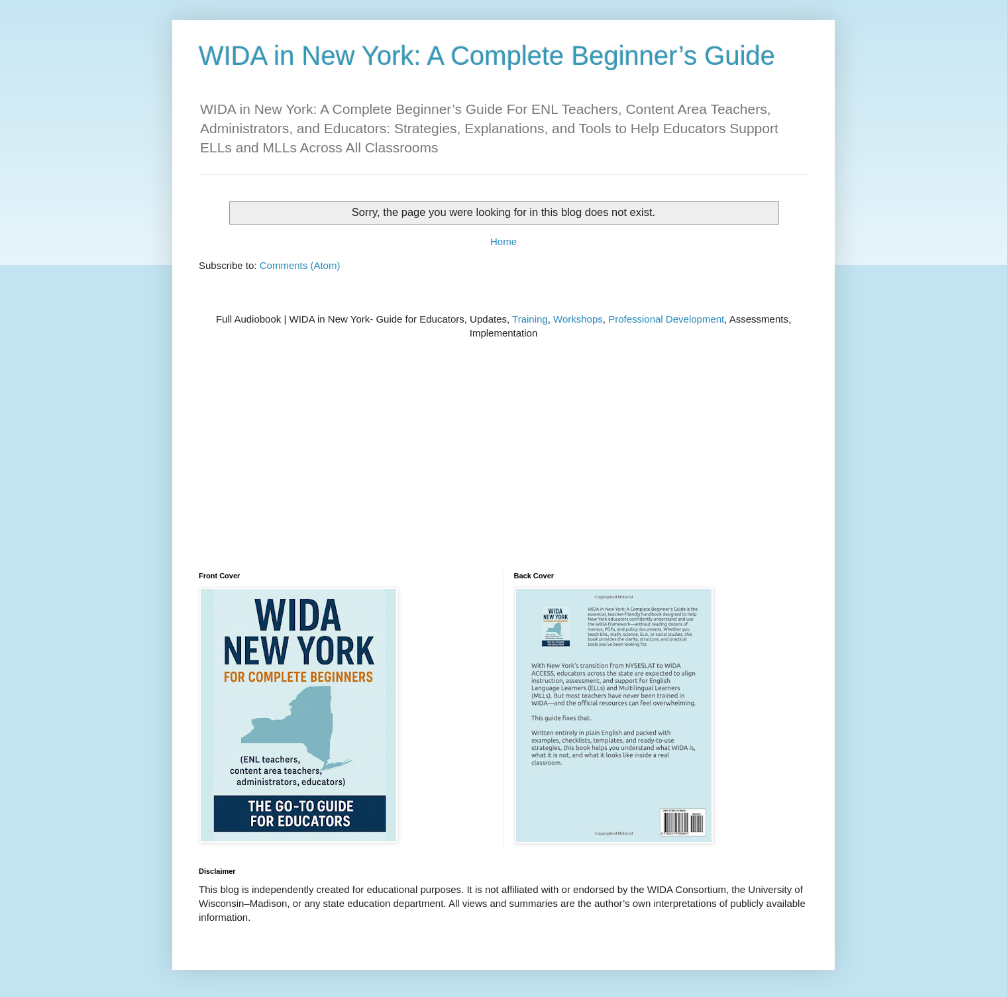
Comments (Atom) (300, 265)
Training (530, 319)
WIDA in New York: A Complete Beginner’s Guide (487, 55)
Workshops (578, 319)
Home (503, 241)
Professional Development (666, 319)
